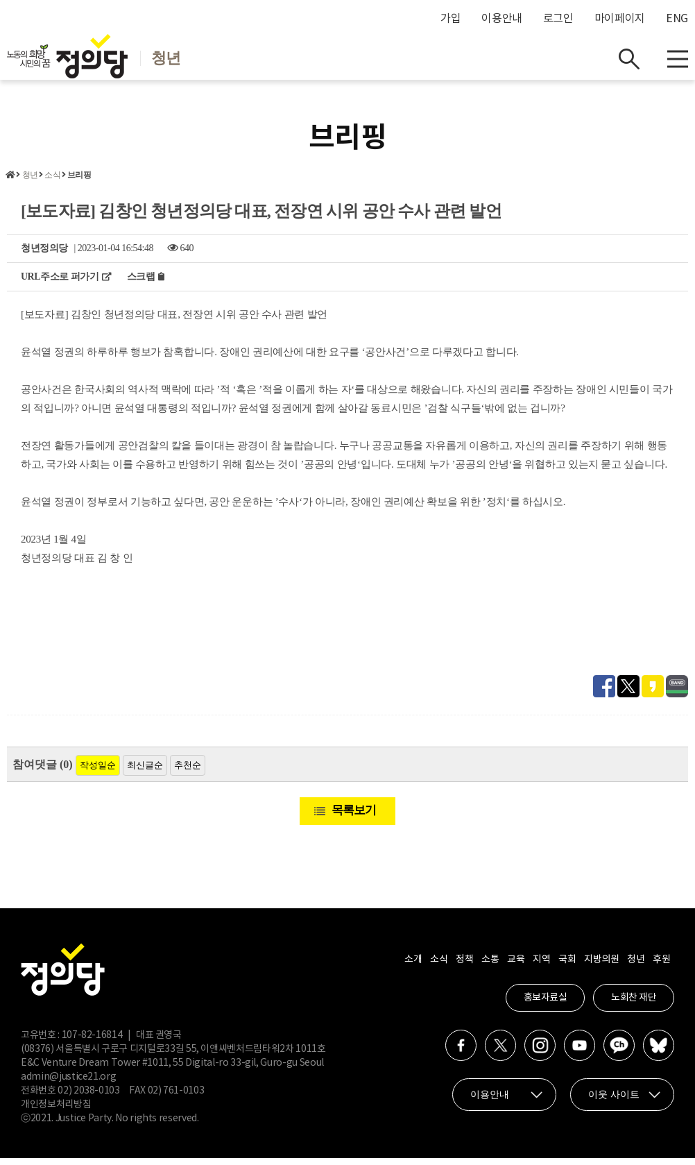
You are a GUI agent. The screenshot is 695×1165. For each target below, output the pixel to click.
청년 (29, 182)
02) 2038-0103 (88, 1097)
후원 (661, 966)
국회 (567, 966)
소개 (413, 966)
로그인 (558, 18)
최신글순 (145, 772)
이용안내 (501, 18)
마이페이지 (619, 18)
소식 (52, 182)
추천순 (187, 772)
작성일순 (98, 772)
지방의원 (601, 966)
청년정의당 (44, 255)
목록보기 (354, 817)
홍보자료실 (545, 1004)
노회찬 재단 (633, 1004)
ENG (677, 18)
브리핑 (79, 182)
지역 (541, 966)
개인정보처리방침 (56, 1111)
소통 (490, 966)
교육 (515, 966)
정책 (464, 966)
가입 (450, 18)
